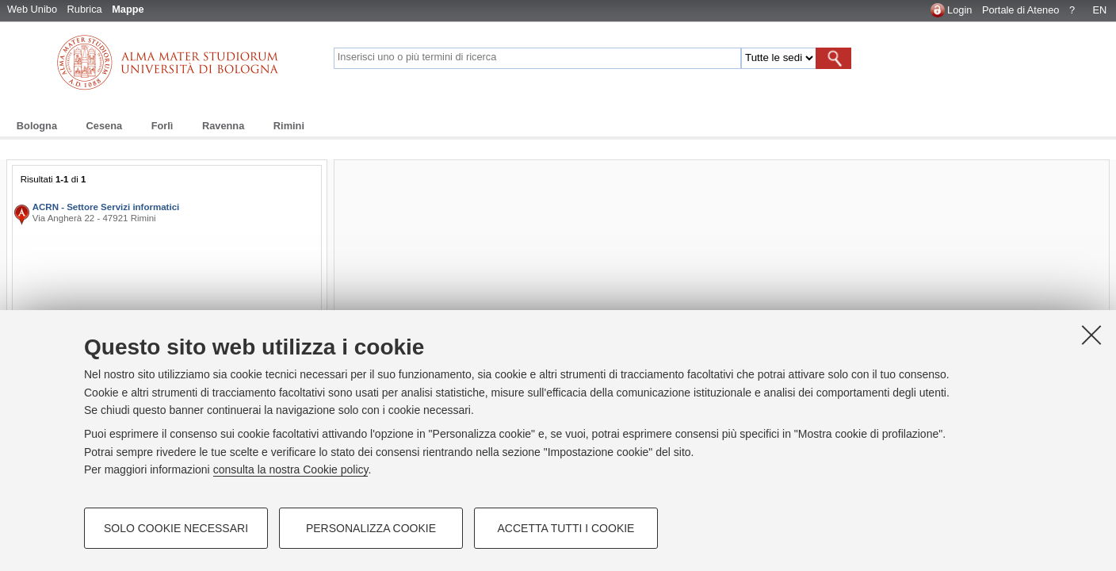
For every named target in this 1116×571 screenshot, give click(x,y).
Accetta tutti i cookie (566, 528)
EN (1099, 10)
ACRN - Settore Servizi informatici (106, 207)
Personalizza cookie (371, 528)
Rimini (288, 126)
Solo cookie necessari (176, 528)
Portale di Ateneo (1020, 10)
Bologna (37, 126)
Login (959, 10)
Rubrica (84, 9)
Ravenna (223, 126)
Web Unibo (32, 9)
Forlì (162, 126)
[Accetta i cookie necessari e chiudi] (1091, 334)
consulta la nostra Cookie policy (291, 469)
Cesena (104, 126)
